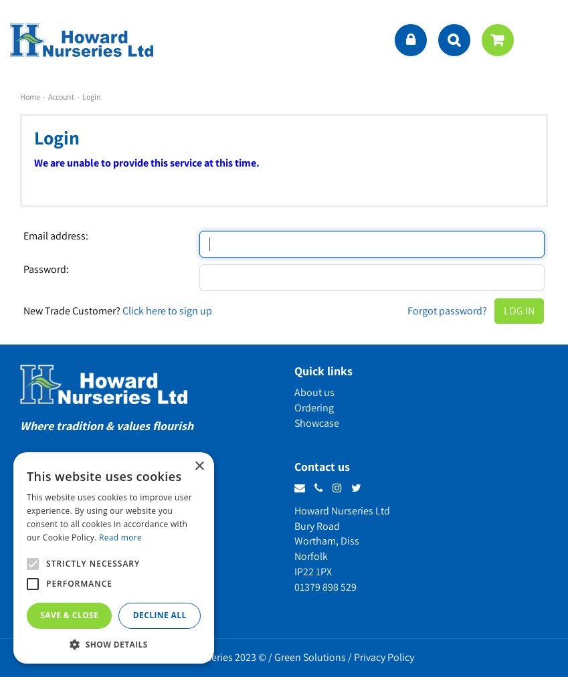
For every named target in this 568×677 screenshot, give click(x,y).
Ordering (314, 408)
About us (314, 392)
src (454, 40)
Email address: (55, 236)
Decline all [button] (160, 615)
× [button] (199, 467)
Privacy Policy (384, 657)
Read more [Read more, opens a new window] (120, 537)
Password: (46, 269)
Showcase (316, 423)
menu (544, 40)
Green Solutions (310, 657)
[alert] (113, 558)
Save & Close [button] (69, 615)
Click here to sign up (167, 311)
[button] (114, 644)
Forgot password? (447, 311)
